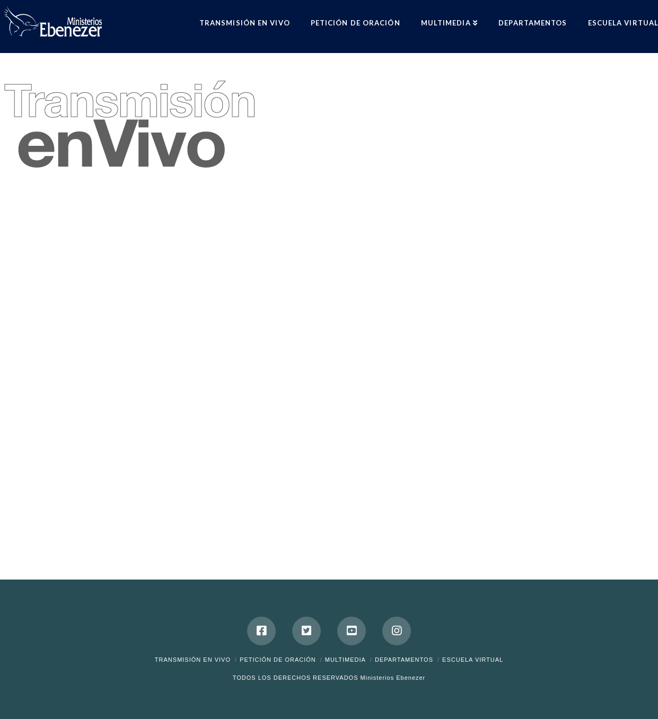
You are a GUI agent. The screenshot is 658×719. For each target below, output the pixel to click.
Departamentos (404, 659)
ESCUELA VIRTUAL (472, 659)
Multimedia (345, 659)
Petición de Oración (278, 659)
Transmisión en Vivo (193, 659)
